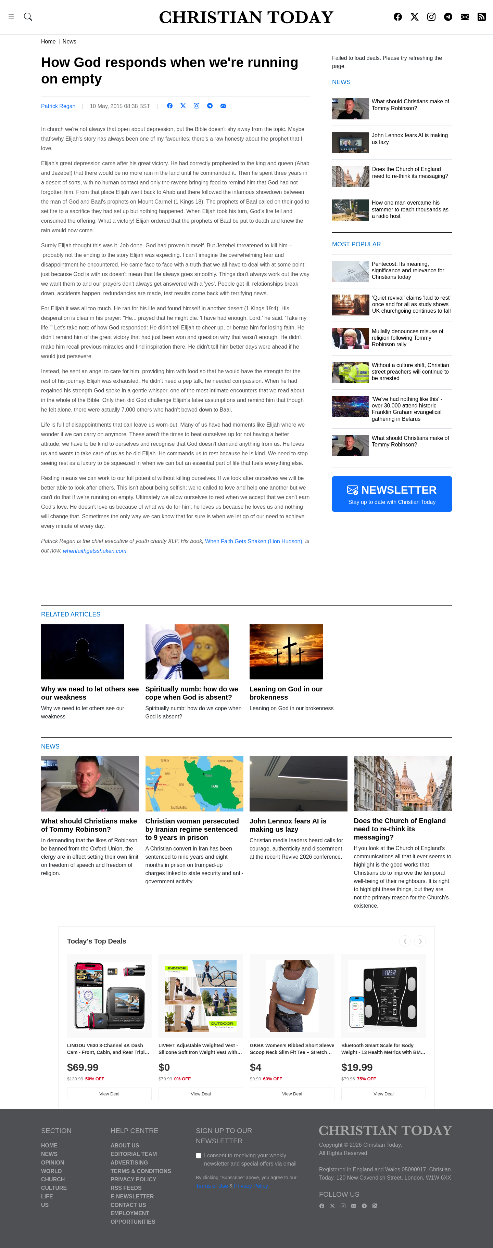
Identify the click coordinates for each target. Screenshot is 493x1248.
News (69, 41)
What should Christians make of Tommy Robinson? (89, 825)
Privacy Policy (133, 1179)
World (51, 1171)
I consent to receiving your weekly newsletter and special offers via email (250, 1160)
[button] (11, 18)
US (45, 1205)
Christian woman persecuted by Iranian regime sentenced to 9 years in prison (192, 829)
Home (48, 41)
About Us (125, 1145)
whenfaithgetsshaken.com (94, 551)
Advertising (129, 1163)
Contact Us (128, 1205)
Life (47, 1196)
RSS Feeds (126, 1188)
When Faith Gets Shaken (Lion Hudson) (253, 541)
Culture (54, 1188)
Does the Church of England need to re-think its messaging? (400, 829)
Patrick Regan (58, 106)
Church (53, 1179)
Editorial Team (134, 1154)
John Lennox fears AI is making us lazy (288, 825)
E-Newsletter (132, 1196)
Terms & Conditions (141, 1171)
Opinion (52, 1163)
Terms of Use (212, 1186)
